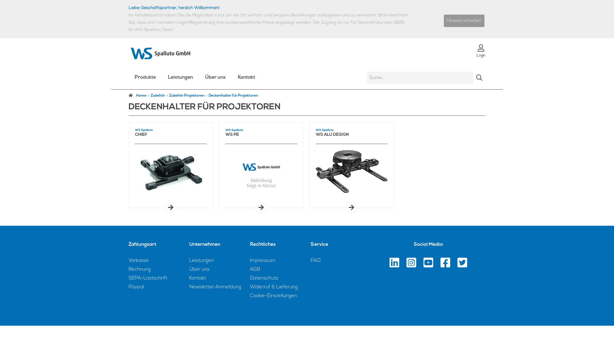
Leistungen (180, 77)
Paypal (136, 287)
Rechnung (140, 269)
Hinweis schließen (464, 21)
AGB (255, 269)
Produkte (145, 77)
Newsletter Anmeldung (215, 287)
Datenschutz (264, 278)
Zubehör (158, 96)
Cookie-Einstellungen (273, 295)
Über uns (215, 77)
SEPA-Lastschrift (148, 278)
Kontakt (246, 77)
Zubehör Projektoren (186, 96)
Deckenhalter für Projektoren (233, 96)
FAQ (316, 260)
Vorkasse (139, 260)
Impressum (262, 260)
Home (138, 96)
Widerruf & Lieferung (274, 287)
